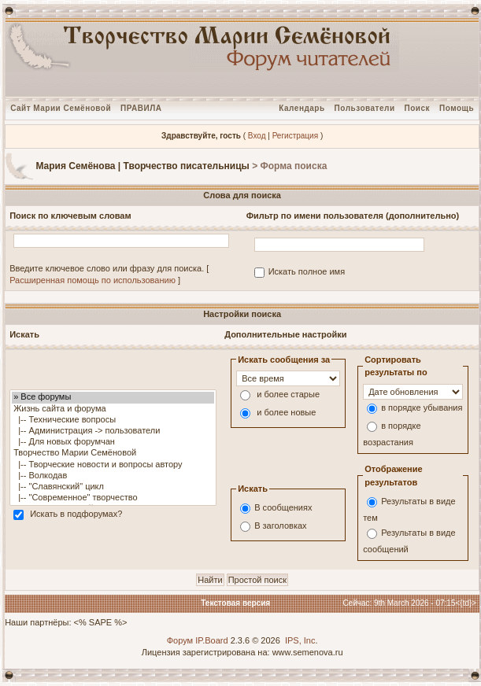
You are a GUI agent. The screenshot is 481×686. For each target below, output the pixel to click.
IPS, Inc (300, 640)
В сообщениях (283, 508)
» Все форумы (113, 397)
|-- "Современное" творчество (113, 497)
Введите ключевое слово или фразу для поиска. (106, 268)
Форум (180, 640)
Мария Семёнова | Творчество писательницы (142, 166)
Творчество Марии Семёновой (113, 453)
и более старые (288, 395)
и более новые (286, 413)
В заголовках (280, 526)
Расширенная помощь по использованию (92, 280)
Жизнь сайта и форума (113, 409)
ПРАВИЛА (140, 108)
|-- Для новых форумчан (113, 442)
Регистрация (295, 135)
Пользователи (365, 108)
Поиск (418, 108)
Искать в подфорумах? (76, 514)
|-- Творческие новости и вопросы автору (113, 464)
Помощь (456, 108)
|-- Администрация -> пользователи (113, 431)
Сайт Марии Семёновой (60, 108)
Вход (257, 135)
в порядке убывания (421, 407)
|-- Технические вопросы (113, 420)
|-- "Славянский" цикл (113, 486)
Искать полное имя (306, 271)
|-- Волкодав (113, 475)
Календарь (301, 108)
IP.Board (211, 640)
